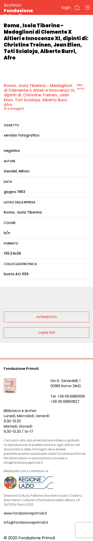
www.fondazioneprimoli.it (25, 513)
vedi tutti (80, 87)
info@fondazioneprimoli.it (26, 522)
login (66, 7)
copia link (46, 332)
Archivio (27, 10)
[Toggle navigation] (87, 7)
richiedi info (46, 316)
